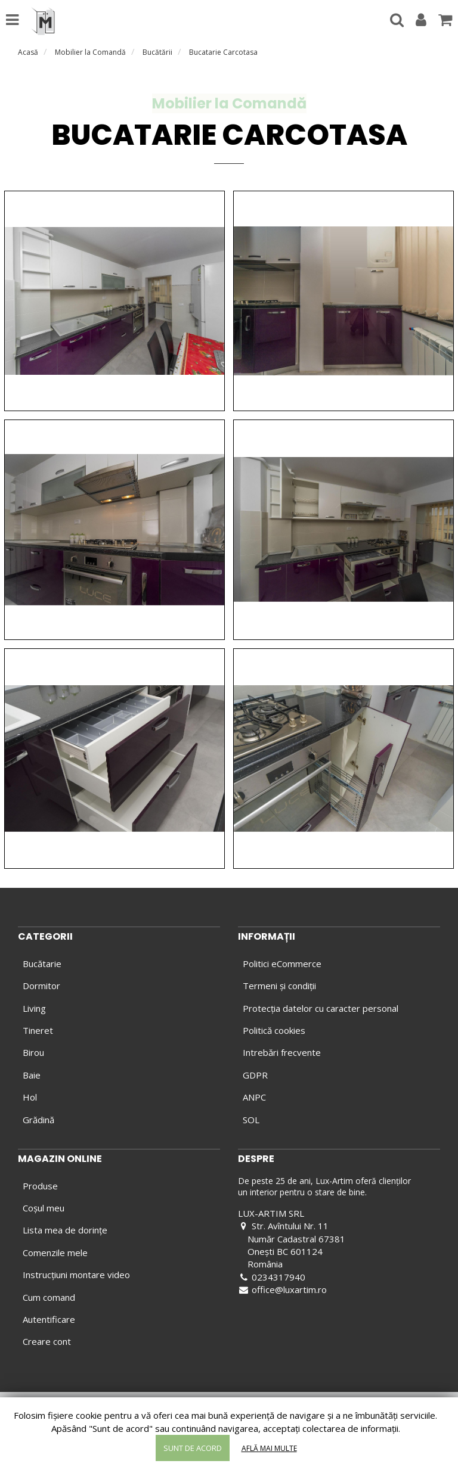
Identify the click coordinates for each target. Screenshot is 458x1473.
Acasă (28, 52)
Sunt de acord (192, 1448)
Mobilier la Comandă (90, 52)
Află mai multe (269, 1448)
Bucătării (157, 52)
